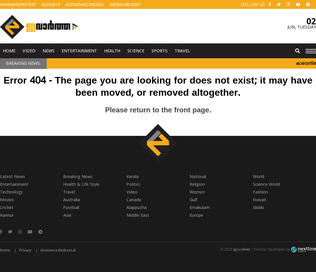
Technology (11, 192)
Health (112, 51)
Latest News (12, 176)
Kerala (132, 176)
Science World (266, 184)
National (198, 176)
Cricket (6, 207)
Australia (71, 199)
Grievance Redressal (58, 250)
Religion (197, 184)
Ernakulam (200, 207)
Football (71, 207)
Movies (7, 199)
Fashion (260, 192)
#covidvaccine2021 (84, 4)
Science (135, 51)
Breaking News (78, 176)
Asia (67, 215)
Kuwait (259, 199)
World (258, 176)
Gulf (193, 199)
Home (9, 51)
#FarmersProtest (17, 4)
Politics (133, 184)
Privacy (25, 250)
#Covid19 (50, 4)
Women (197, 192)
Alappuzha (136, 207)
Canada (133, 199)
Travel (182, 51)
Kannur (7, 215)
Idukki (258, 207)
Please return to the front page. (158, 110)
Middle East (137, 215)
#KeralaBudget (124, 4)
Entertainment (79, 51)
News (48, 51)
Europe (196, 215)
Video (29, 51)
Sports (159, 51)
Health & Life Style (81, 184)
